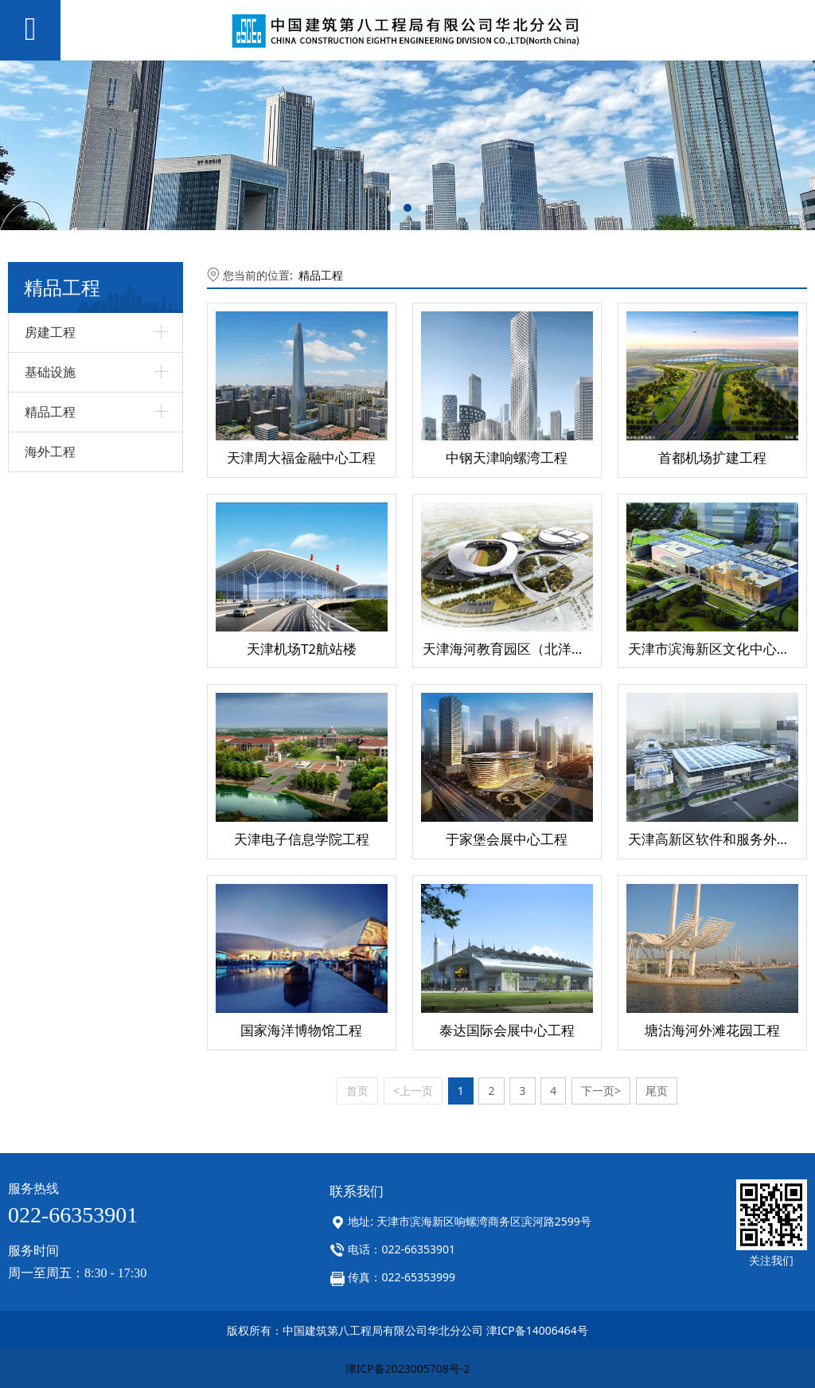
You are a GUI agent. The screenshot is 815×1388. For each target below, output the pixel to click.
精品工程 (320, 275)
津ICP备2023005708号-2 (407, 1368)
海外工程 (50, 451)
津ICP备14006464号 (537, 1330)
